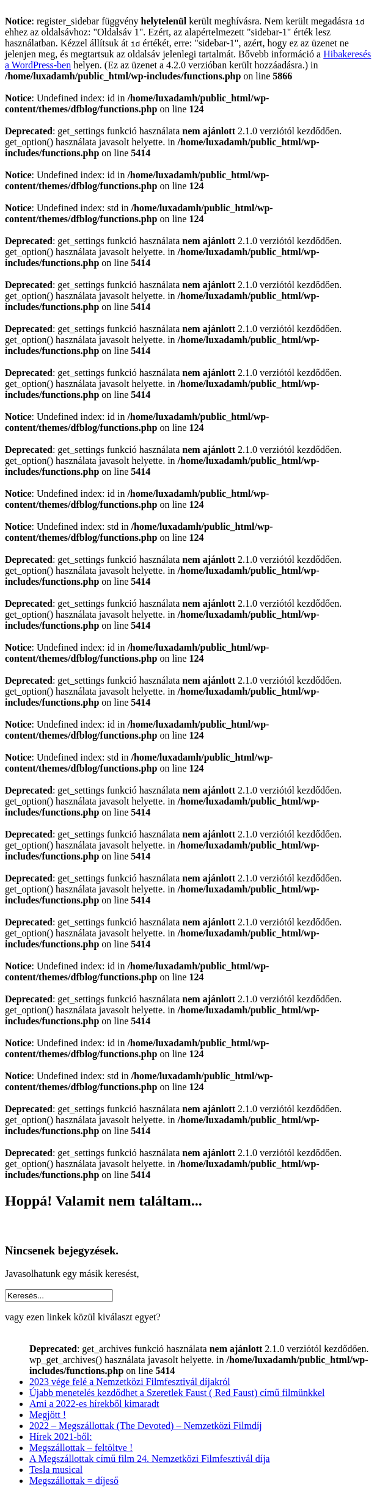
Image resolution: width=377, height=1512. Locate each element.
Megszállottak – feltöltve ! (81, 1447)
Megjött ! (47, 1414)
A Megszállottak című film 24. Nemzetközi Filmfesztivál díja (149, 1458)
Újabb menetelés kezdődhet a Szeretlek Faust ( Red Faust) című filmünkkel (176, 1392)
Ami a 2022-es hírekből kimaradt (94, 1403)
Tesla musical (55, 1469)
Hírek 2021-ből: (60, 1436)
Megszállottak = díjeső (74, 1480)
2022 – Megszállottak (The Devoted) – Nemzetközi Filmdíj (145, 1425)
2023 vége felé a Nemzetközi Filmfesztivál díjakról (129, 1381)
